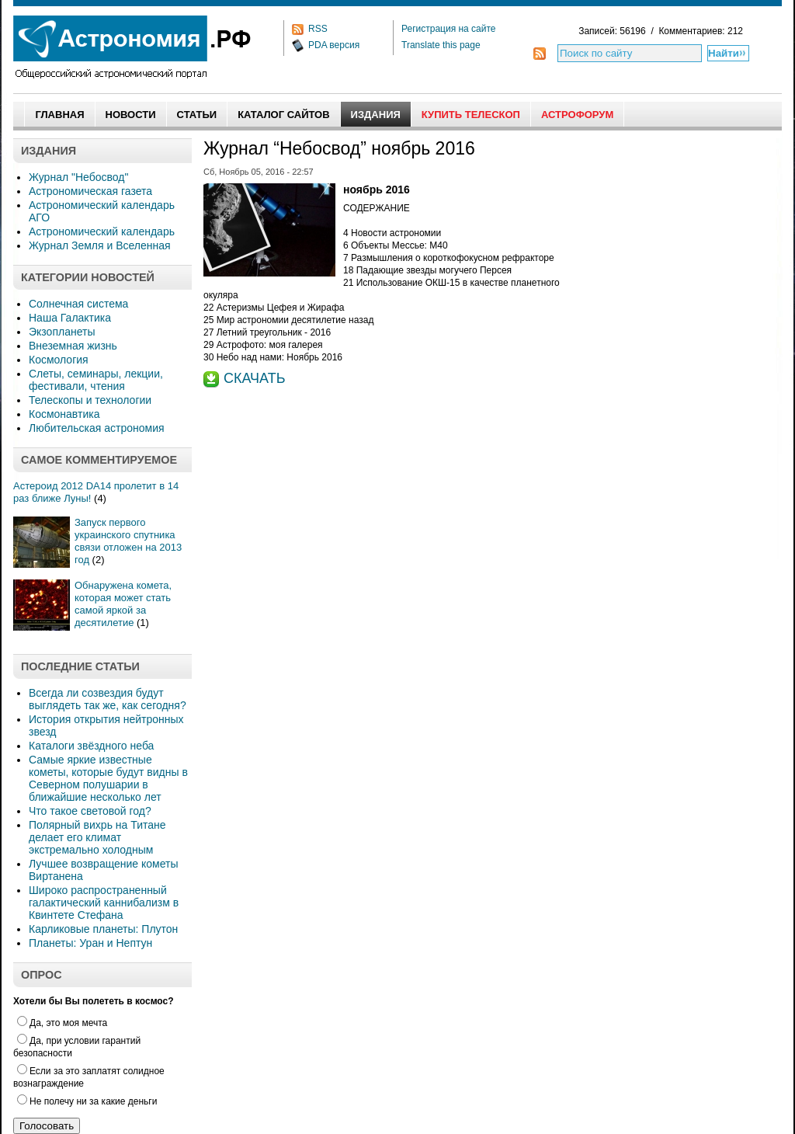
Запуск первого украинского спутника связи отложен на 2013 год (128, 541)
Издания (376, 114)
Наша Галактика (70, 317)
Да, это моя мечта (62, 1022)
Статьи (197, 114)
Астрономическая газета (90, 191)
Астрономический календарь (102, 231)
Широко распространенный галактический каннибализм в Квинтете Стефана (104, 902)
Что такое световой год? (90, 811)
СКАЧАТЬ (255, 378)
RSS (318, 28)
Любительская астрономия (97, 428)
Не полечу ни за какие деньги (87, 1101)
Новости (131, 114)
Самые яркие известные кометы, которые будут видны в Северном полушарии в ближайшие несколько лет (108, 778)
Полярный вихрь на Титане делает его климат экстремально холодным (97, 837)
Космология (59, 359)
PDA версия (333, 45)
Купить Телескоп (471, 114)
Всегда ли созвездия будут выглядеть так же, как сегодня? (107, 699)
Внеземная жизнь (73, 345)
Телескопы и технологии (90, 400)
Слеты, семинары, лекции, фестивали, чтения (96, 379)
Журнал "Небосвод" (78, 177)
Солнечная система (78, 303)
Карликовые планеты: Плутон (103, 929)
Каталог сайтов (283, 114)
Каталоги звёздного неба (91, 745)
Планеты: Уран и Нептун (90, 943)
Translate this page (441, 45)
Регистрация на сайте (448, 28)
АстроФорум (577, 114)
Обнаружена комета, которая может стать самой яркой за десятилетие (123, 603)
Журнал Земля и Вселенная (100, 245)
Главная (59, 114)
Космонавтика (64, 414)
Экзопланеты (62, 331)
